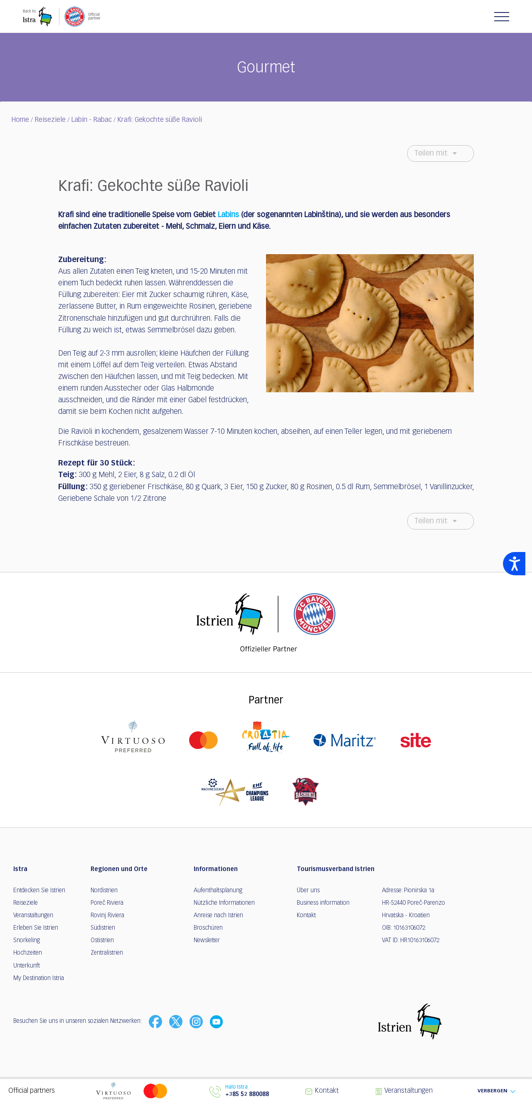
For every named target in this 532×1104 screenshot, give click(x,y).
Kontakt (306, 915)
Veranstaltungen (33, 915)
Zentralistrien (107, 953)
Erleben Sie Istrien (35, 928)
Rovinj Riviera (107, 915)
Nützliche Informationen (224, 903)
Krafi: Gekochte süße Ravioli (159, 120)
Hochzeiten (27, 953)
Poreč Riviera (107, 903)
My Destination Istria (38, 978)
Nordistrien (104, 891)
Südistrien (103, 928)
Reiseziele (50, 120)
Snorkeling (26, 940)
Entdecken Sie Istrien (39, 891)
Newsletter (207, 940)
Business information (323, 903)
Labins (228, 215)
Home (20, 120)
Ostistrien (102, 940)
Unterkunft (26, 966)
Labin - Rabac (91, 120)
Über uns (308, 891)
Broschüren (208, 928)
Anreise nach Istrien (218, 915)
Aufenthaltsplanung (218, 891)
